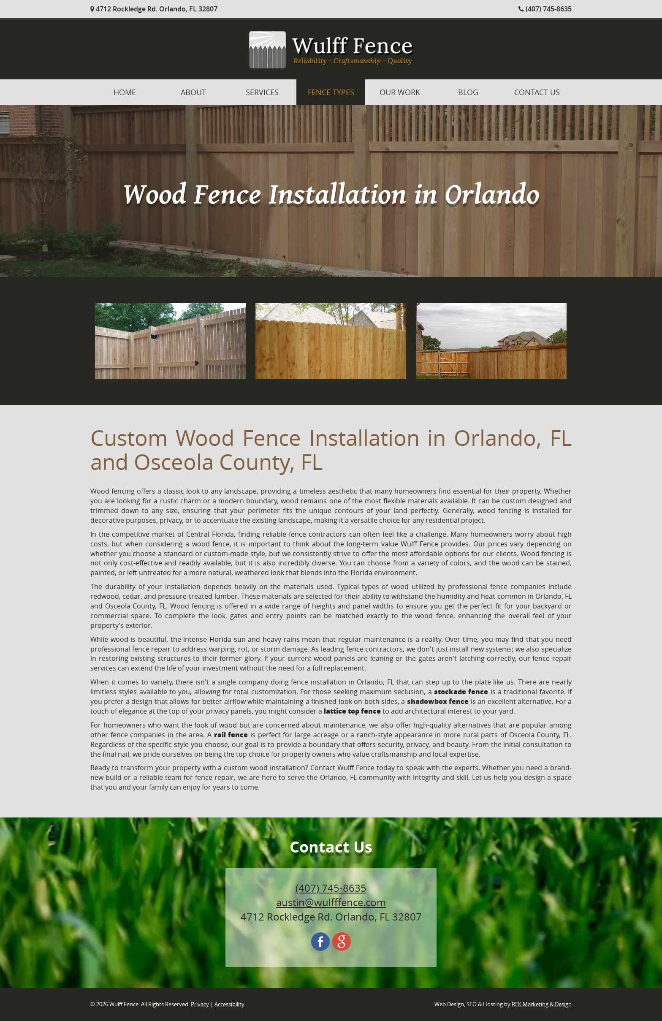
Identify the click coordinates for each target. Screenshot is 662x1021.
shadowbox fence (438, 701)
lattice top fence (352, 711)
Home (125, 92)
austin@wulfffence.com (331, 902)
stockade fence (461, 691)
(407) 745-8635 (545, 9)
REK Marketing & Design (542, 1004)
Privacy (200, 1004)
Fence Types (331, 92)
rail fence (231, 734)
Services (262, 92)
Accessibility (229, 1004)
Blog (468, 92)
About (193, 92)
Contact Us (537, 92)
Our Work (400, 92)
